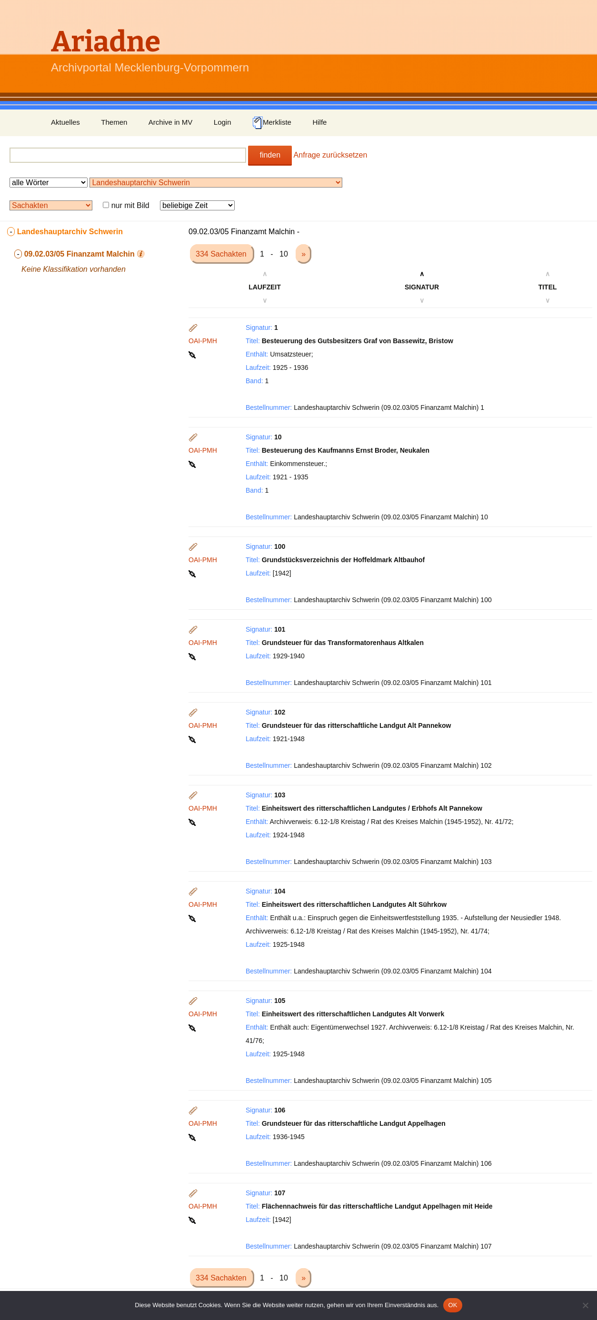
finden (269, 155)
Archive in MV (171, 122)
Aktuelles (65, 122)
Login (222, 122)
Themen (114, 122)
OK (452, 1305)
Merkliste (271, 123)
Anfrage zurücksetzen (331, 155)
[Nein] (585, 1305)
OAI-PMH (203, 341)
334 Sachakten (222, 254)
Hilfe (319, 122)
